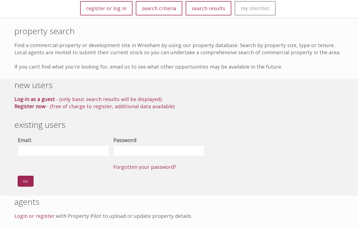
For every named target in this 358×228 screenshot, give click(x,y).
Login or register (34, 216)
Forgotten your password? (144, 167)
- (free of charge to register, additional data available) (94, 106)
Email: (25, 140)
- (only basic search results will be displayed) (88, 99)
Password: (125, 140)
